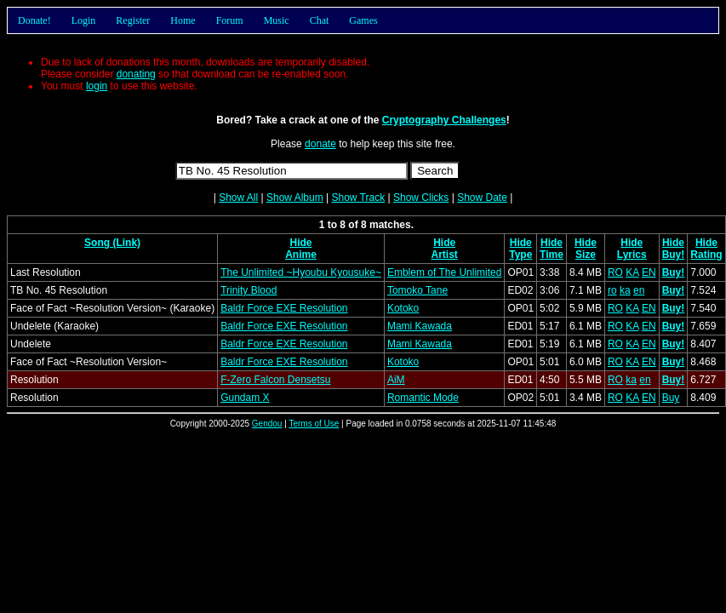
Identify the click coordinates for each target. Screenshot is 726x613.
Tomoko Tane (417, 290)
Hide (301, 243)
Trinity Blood (248, 290)
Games (363, 20)
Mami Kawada (419, 326)
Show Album (294, 197)
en (638, 290)
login (96, 86)
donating (136, 74)
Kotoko (403, 308)
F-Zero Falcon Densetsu (275, 380)
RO (615, 272)
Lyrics (632, 255)
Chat (319, 20)
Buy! (673, 255)
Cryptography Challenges (444, 120)
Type (520, 255)
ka (625, 290)
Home (182, 20)
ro (612, 290)
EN (649, 272)
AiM (396, 380)
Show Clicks (421, 197)
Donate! (34, 20)
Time (551, 255)
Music (276, 20)
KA (632, 272)
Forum (229, 20)
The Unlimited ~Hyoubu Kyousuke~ (300, 272)
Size (585, 255)
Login (83, 20)
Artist (444, 255)
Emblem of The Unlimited (444, 272)
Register (133, 20)
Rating (706, 255)
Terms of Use (314, 423)
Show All (238, 197)
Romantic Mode (423, 398)
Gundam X (244, 398)
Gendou (267, 423)
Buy (671, 398)
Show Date (482, 197)
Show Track (358, 197)
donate (320, 144)
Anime (301, 255)
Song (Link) (112, 243)
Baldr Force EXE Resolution (283, 308)
